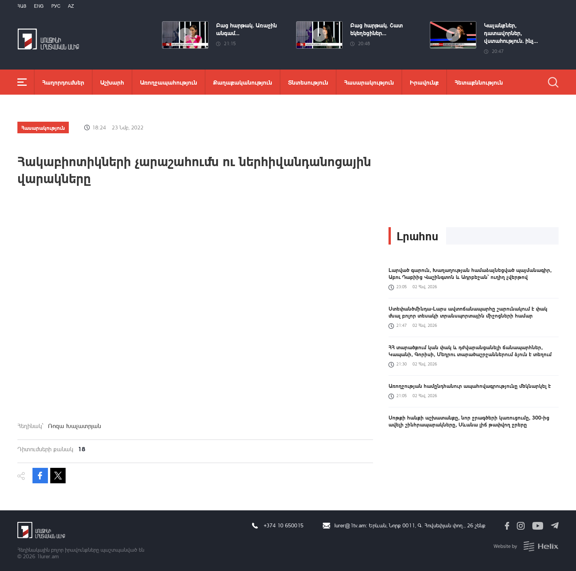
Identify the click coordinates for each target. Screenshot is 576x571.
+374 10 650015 (283, 525)
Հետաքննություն (479, 82)
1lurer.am (48, 556)
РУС (55, 6)
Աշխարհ (112, 82)
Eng (39, 6)
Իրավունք (424, 82)
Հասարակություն (369, 82)
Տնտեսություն (308, 82)
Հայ (21, 6)
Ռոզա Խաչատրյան (74, 426)
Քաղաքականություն (242, 82)
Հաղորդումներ (63, 82)
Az (71, 6)
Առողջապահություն (168, 82)
